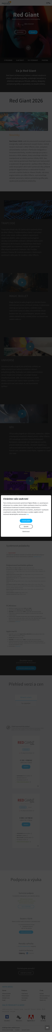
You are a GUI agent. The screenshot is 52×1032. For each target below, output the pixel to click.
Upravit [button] (26, 526)
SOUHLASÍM (26, 521)
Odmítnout (26, 531)
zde (28, 514)
